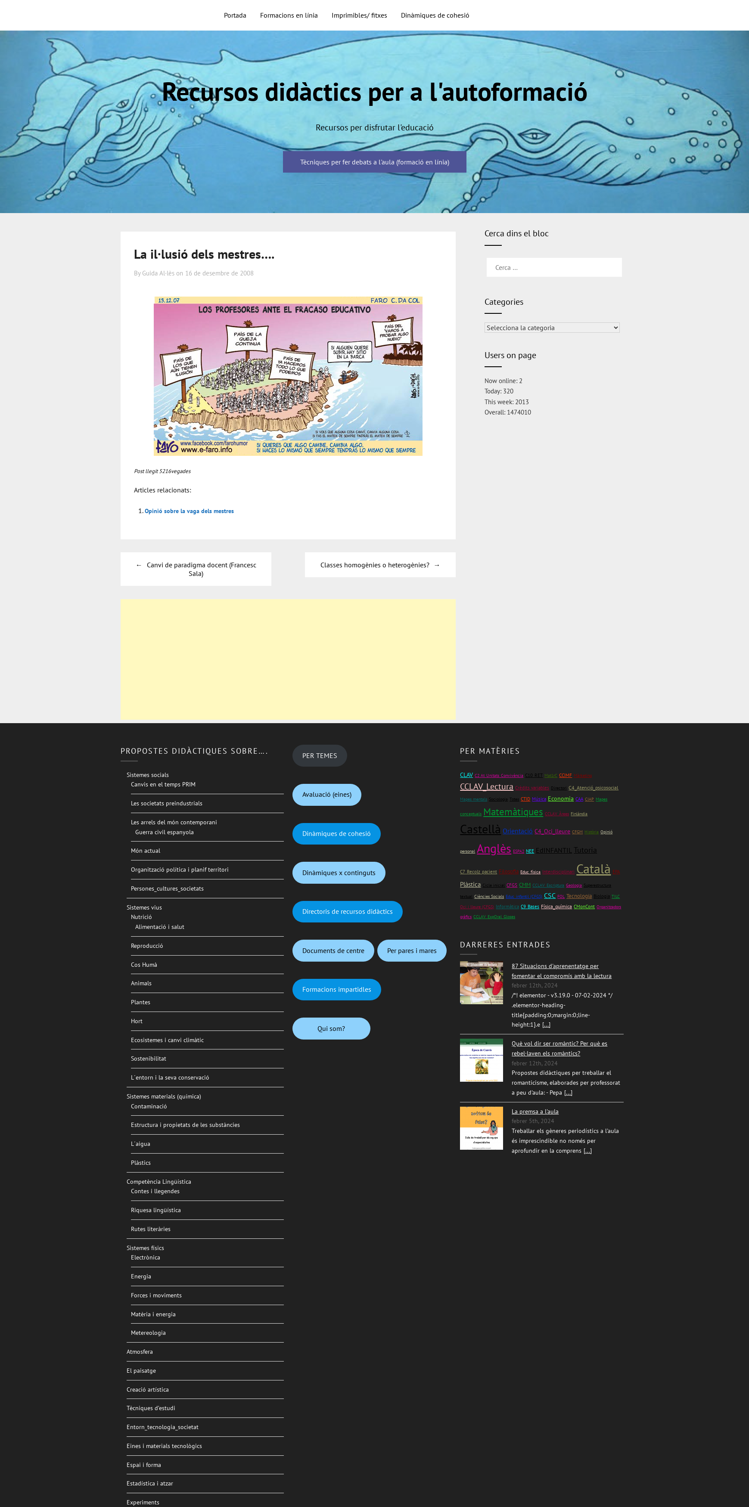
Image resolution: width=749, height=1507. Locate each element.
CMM (525, 884)
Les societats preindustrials (166, 803)
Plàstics (141, 1163)
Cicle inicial (493, 885)
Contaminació (149, 1106)
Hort (137, 1021)
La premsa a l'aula (535, 1111)
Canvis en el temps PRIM (163, 784)
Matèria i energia (153, 1314)
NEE (530, 851)
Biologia (602, 896)
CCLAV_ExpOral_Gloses (494, 916)
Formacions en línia (289, 15)
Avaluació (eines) (326, 794)
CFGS (512, 885)
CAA (579, 798)
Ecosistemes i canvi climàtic (167, 1040)
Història (591, 832)
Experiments (143, 1502)
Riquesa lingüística (156, 1210)
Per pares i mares (412, 950)
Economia (561, 798)
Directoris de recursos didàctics (347, 911)
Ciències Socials (489, 896)
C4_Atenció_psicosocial (593, 787)
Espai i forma (144, 1465)
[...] (546, 1024)
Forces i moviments (156, 1295)
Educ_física (530, 872)
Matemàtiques (513, 811)
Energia (141, 1276)
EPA (616, 871)
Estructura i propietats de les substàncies (185, 1125)
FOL (561, 896)
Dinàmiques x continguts (339, 872)
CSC (550, 895)
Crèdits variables (532, 788)
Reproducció (147, 946)
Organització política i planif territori (180, 869)
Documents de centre (333, 950)
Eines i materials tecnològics (164, 1446)
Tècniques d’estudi (151, 1408)
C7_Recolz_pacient (478, 872)
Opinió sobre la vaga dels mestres (195, 510)
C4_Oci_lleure (552, 831)
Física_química (556, 906)
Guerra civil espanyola (164, 832)
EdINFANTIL (554, 850)
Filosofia (509, 871)
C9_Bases (530, 906)
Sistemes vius (144, 907)
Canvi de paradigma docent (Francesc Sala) (201, 569)
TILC (616, 896)
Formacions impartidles (336, 989)
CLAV (466, 775)
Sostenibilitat (148, 1058)
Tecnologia (579, 896)
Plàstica (470, 884)
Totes (514, 799)
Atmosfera (140, 1351)
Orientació (518, 831)
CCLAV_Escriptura (548, 885)
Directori (559, 788)
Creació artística (148, 1389)
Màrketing (583, 775)
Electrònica (145, 1257)
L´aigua (140, 1144)
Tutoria (585, 850)
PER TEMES (319, 755)
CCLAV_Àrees (557, 814)
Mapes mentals (473, 799)
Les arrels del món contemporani (174, 822)
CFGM (577, 832)
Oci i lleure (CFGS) (477, 907)
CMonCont (584, 907)
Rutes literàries (151, 1229)
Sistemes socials (148, 775)
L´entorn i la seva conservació (170, 1077)
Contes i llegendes (155, 1191)
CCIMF (565, 775)
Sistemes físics (145, 1248)
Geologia (574, 885)
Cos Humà (144, 965)
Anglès (494, 848)
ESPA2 (518, 851)
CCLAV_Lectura (486, 786)
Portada (235, 15)
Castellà (480, 829)
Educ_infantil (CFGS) (524, 896)
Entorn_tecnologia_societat (163, 1427)
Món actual (145, 850)
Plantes (140, 1002)
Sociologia (498, 799)
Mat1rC (550, 775)
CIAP (589, 799)
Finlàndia (579, 814)
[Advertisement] (288, 659)
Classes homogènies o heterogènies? (374, 564)
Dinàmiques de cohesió (435, 15)
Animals (141, 983)
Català (593, 868)
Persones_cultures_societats (167, 888)
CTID (525, 799)
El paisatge (141, 1370)
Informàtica (507, 906)
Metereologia (148, 1333)
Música (539, 798)
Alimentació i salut (159, 927)
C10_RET (534, 775)
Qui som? (331, 1028)
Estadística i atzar (150, 1483)
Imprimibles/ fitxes (359, 15)
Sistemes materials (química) (164, 1096)
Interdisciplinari (558, 871)
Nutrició (141, 917)
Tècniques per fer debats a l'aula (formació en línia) (374, 162)
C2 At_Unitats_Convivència (499, 775)
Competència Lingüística (159, 1181)
